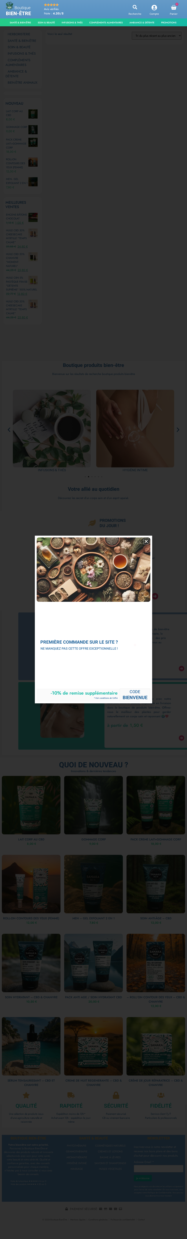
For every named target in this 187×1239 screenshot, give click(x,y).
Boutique (22, 8)
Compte (154, 14)
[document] (93, 619)
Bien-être (18, 13)
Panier (173, 14)
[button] (135, 7)
